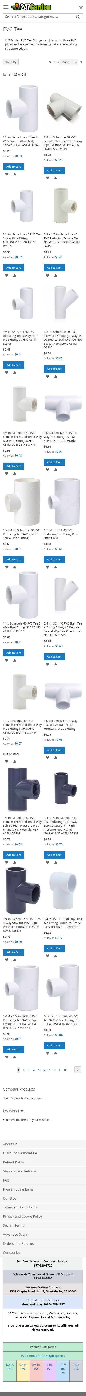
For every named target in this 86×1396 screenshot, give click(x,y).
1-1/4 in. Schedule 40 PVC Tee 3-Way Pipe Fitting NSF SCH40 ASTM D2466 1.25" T (62, 1020)
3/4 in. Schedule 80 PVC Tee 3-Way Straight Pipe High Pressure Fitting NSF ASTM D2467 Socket (22, 925)
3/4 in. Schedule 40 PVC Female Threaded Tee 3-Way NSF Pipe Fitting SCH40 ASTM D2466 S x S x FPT (22, 438)
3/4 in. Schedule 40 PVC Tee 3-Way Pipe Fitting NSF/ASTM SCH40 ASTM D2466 (22, 240)
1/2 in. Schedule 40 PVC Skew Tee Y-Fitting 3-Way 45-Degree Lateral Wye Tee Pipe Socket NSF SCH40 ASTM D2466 (63, 339)
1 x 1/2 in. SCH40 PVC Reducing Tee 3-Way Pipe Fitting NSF (61, 534)
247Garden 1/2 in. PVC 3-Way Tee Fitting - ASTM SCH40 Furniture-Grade (61, 437)
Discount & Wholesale (20, 1153)
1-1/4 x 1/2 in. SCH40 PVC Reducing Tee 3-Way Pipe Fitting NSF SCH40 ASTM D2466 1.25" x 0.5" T (20, 1022)
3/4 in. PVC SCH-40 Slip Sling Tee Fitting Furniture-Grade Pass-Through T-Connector (63, 923)
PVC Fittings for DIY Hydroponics (43, 1356)
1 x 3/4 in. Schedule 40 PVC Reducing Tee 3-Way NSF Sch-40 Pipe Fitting (21, 534)
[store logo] (31, 7)
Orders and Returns (18, 1243)
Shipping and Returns (19, 1171)
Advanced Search (16, 1234)
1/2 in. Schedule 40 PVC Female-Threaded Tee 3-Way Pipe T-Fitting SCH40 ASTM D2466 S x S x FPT (63, 143)
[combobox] (43, 16)
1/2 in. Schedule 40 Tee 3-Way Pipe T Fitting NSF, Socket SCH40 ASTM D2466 (21, 141)
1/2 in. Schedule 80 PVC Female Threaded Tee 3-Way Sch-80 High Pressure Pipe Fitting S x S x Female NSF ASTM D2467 (22, 825)
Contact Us (11, 1252)
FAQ (6, 1180)
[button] (6, 173)
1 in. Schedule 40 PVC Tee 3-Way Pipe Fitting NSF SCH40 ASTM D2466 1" (22, 627)
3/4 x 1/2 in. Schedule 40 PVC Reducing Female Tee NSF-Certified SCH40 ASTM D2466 (62, 240)
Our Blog (10, 1198)
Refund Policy (13, 1162)
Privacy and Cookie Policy (22, 1216)
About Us (10, 1144)
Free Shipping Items (18, 1189)
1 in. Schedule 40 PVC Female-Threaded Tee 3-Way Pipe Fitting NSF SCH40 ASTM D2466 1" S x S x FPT (22, 726)
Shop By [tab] (10, 62)
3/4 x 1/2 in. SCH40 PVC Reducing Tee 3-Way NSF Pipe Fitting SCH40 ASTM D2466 (20, 337)
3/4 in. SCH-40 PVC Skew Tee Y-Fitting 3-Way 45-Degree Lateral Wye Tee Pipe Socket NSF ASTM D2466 (63, 629)
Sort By (54, 62)
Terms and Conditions (20, 1207)
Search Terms (13, 1225)
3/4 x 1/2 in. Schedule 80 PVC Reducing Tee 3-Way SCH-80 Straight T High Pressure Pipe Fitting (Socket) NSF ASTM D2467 (61, 825)
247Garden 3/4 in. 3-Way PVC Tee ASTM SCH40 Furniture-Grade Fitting (60, 725)
